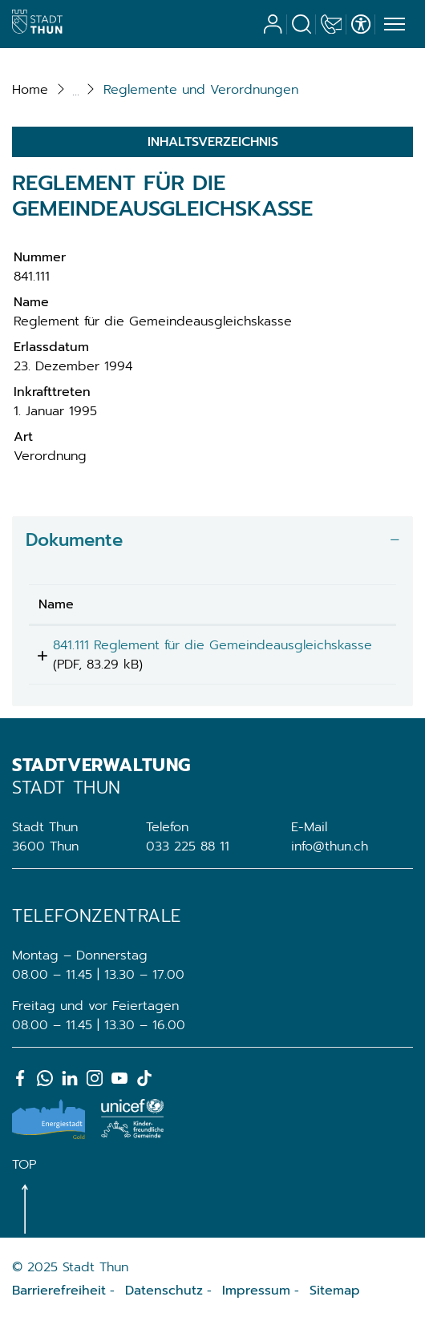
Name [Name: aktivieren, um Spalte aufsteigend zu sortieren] (56, 604)
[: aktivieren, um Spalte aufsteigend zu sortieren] (353, 604)
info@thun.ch (329, 846)
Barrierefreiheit (59, 1290)
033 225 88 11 (187, 846)
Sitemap (335, 1290)
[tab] (212, 540)
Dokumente (74, 540)
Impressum (256, 1290)
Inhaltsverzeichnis (213, 141)
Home (30, 89)
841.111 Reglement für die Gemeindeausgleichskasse (119, 655)
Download (352, 648)
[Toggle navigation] (392, 24)
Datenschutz (164, 1290)
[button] (200, 89)
